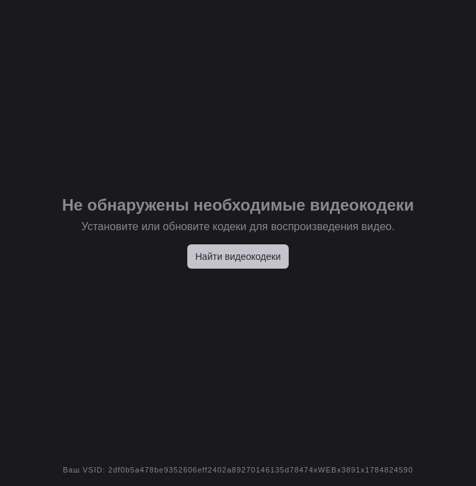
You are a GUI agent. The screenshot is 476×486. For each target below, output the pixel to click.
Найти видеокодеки (238, 256)
